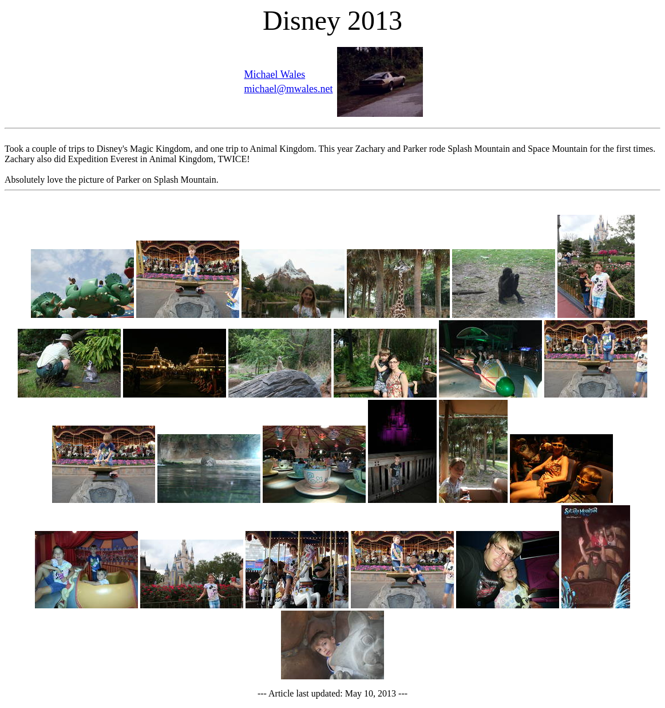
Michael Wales (274, 74)
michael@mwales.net (288, 89)
